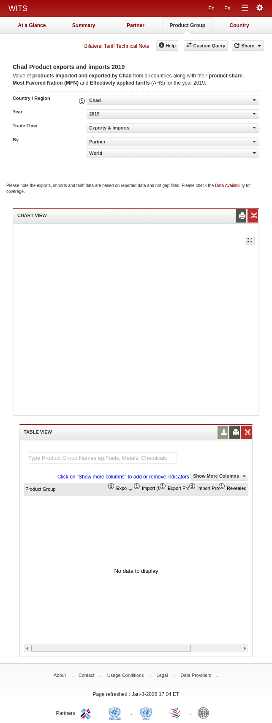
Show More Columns (219, 475)
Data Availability (230, 185)
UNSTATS (146, 712)
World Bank (205, 712)
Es (227, 8)
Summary (83, 25)
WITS (17, 8)
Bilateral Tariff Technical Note (116, 46)
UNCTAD (116, 712)
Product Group (187, 25)
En (211, 8)
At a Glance (32, 25)
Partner (135, 25)
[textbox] (102, 458)
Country (239, 25)
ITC (87, 712)
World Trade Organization (175, 712)
